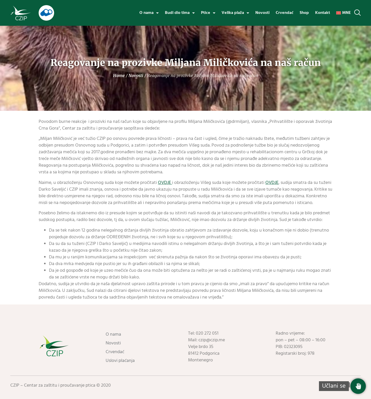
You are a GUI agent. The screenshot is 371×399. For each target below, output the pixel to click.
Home (119, 75)
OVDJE (165, 182)
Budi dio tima (180, 13)
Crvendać (284, 13)
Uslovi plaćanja (120, 360)
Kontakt (322, 13)
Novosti (262, 13)
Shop (304, 13)
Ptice (208, 13)
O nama (149, 13)
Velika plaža (235, 13)
